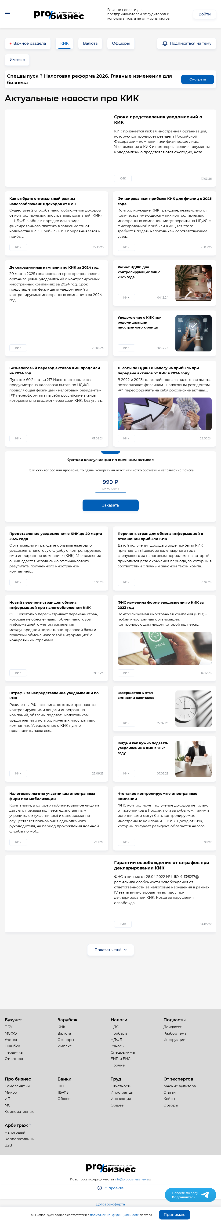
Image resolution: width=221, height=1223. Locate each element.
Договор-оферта (110, 1204)
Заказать (110, 525)
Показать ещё (108, 990)
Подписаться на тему (190, 43)
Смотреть (197, 79)
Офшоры (121, 43)
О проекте (114, 1188)
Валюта (90, 43)
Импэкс (17, 60)
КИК (64, 43)
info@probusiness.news (131, 1179)
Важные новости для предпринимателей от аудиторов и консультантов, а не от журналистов (138, 14)
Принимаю (174, 1214)
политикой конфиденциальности (114, 1215)
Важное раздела (29, 43)
